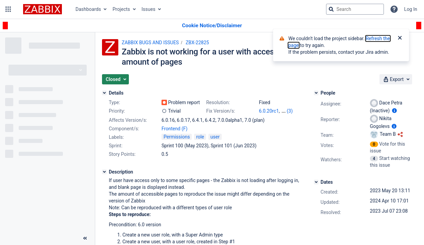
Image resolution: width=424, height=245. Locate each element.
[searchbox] (355, 9)
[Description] (104, 171)
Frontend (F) (174, 128)
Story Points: (122, 154)
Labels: (116, 137)
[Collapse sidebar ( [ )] (85, 238)
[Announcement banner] (212, 25)
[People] (316, 93)
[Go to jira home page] (42, 9)
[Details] (104, 93)
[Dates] (316, 182)
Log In (410, 9)
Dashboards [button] (88, 9)
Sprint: (115, 145)
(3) (290, 111)
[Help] (394, 9)
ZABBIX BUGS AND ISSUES (150, 42)
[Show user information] (394, 110)
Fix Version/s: (220, 111)
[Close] (399, 38)
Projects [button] (121, 9)
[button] (8, 9)
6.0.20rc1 (269, 111)
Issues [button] (148, 9)
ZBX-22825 (197, 42)
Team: (327, 135)
